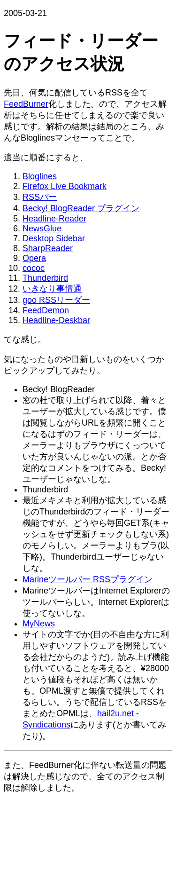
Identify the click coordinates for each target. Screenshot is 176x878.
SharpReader (48, 248)
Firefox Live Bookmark (65, 186)
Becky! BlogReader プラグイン (81, 208)
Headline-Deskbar (56, 320)
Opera (34, 258)
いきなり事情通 (52, 288)
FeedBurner (26, 104)
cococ (34, 268)
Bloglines (40, 176)
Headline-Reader (54, 218)
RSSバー (40, 197)
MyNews (39, 623)
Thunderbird (45, 278)
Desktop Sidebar (54, 238)
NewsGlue (42, 228)
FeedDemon (46, 310)
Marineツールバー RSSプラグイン (88, 579)
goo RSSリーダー (56, 300)
